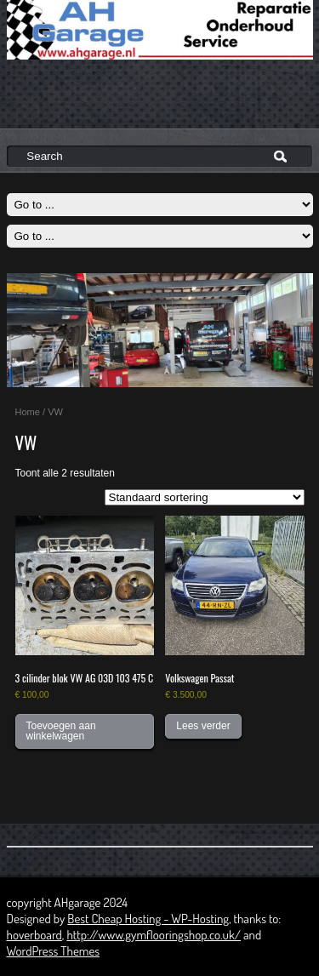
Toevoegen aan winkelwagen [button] (61, 731)
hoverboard (34, 935)
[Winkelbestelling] (205, 497)
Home (27, 412)
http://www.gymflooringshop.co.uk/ (153, 935)
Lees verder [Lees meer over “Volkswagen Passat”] (203, 726)
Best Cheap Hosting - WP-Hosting (148, 918)
